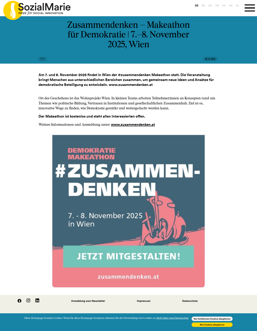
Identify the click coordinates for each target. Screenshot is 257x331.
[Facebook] (17, 301)
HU (224, 5)
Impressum (143, 300)
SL (237, 5)
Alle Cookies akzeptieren (212, 324)
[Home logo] (35, 9)
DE (196, 5)
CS (210, 5)
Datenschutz (190, 300)
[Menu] (251, 8)
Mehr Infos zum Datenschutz (172, 318)
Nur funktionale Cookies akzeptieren (212, 319)
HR (217, 5)
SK (231, 5)
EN (203, 5)
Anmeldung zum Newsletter (88, 300)
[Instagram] (26, 301)
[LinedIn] (35, 301)
